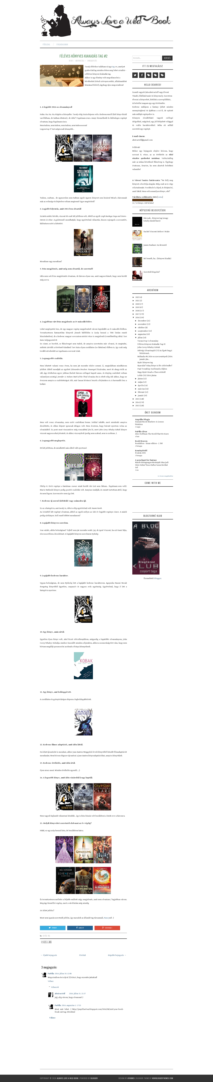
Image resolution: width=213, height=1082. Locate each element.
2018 (137, 311)
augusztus (142, 334)
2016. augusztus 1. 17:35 (71, 1005)
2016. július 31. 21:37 (77, 993)
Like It (80, 928)
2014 (137, 402)
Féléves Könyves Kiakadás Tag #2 (83, 55)
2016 (137, 317)
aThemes (131, 1078)
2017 (137, 314)
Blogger (157, 578)
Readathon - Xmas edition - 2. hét (149, 443)
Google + (107, 928)
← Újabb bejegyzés (49, 955)
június (140, 379)
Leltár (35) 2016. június (146, 375)
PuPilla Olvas (141, 431)
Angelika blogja (142, 419)
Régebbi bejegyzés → (117, 955)
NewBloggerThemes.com (162, 1078)
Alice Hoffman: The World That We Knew (152, 434)
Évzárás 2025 (140, 453)
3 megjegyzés (92, 60)
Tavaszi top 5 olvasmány (147, 341)
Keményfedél (141, 450)
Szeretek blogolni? (152, 272)
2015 (137, 399)
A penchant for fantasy (146, 460)
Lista (160, 197)
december (142, 321)
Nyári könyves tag (145, 362)
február (141, 392)
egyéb (45, 935)
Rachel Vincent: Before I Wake (157, 231)
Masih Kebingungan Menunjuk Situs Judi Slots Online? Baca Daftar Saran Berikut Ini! (151, 465)
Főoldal (46, 44)
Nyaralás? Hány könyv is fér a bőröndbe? (154, 365)
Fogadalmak (62, 44)
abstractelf (60, 993)
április (141, 385)
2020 (137, 304)
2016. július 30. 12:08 (63, 973)
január (141, 395)
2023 (137, 297)
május (140, 382)
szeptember (143, 331)
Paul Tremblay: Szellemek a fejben (152, 369)
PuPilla (51, 973)
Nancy (106, 918)
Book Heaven (141, 441)
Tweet (53, 928)
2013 (137, 405)
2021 (137, 300)
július (140, 337)
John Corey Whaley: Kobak (148, 347)
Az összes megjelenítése (165, 476)
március (141, 389)
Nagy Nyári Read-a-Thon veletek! (151, 372)
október (141, 327)
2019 (137, 307)
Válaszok (55, 987)
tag (113, 67)
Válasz (51, 981)
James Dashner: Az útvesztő (155, 245)
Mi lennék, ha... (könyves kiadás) (157, 258)
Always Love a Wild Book (67, 1078)
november (142, 324)
